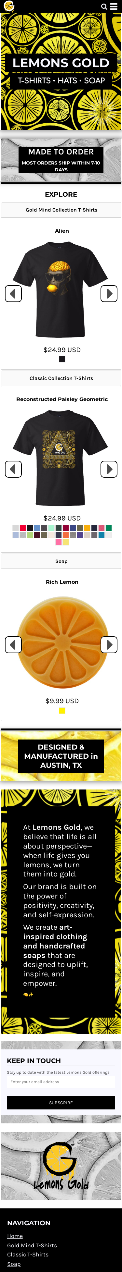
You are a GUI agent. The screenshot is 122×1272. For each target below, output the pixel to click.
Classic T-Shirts (27, 1254)
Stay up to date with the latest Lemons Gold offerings (58, 1072)
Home (15, 1236)
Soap (14, 1263)
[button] (104, 6)
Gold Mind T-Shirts (32, 1245)
